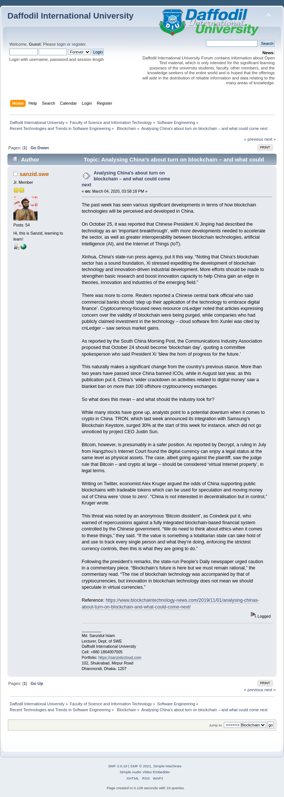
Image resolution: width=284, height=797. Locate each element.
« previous (253, 139)
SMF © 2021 (140, 766)
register (78, 44)
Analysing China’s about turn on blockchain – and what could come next (126, 178)
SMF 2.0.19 (118, 766)
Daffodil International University (70, 15)
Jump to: (216, 725)
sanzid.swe (34, 174)
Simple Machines (167, 766)
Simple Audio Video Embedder (145, 772)
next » (270, 139)
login (61, 44)
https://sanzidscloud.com (119, 657)
